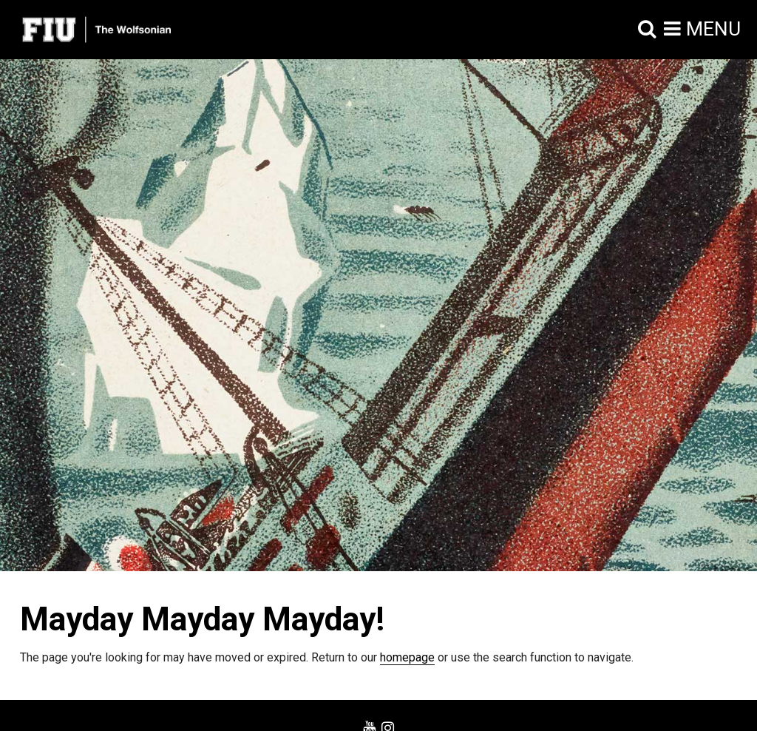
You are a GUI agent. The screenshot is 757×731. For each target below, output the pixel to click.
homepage (407, 657)
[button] (647, 29)
